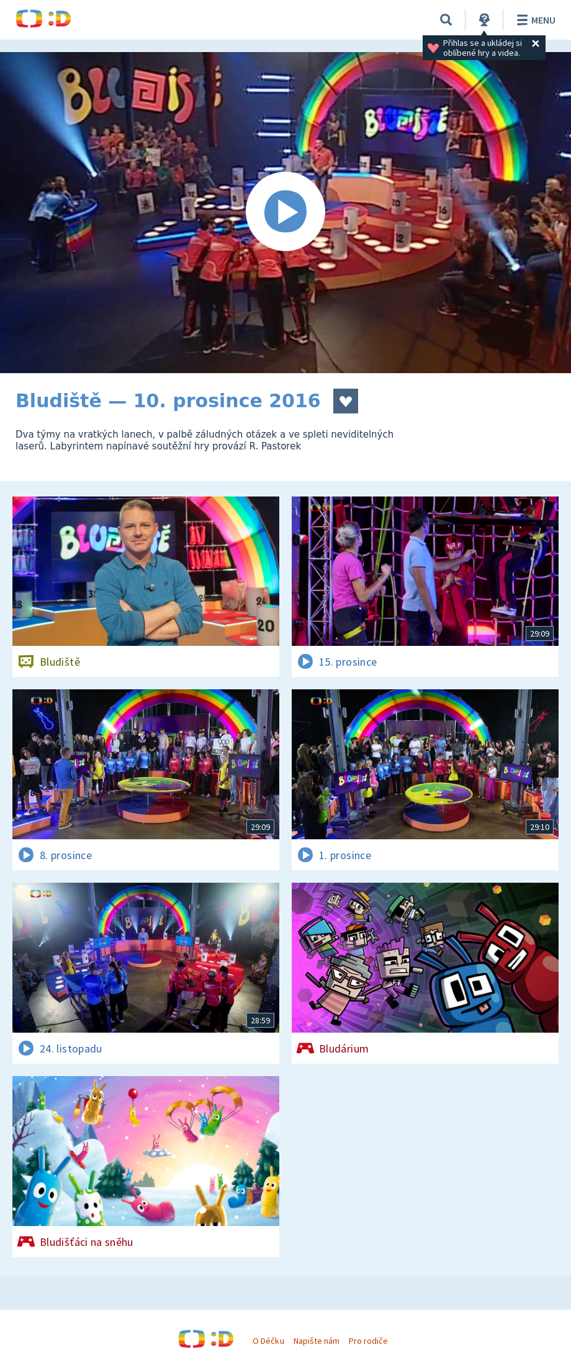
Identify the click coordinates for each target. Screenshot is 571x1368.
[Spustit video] (285, 212)
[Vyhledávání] (446, 20)
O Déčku (268, 1340)
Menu (534, 20)
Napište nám (316, 1340)
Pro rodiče (368, 1340)
